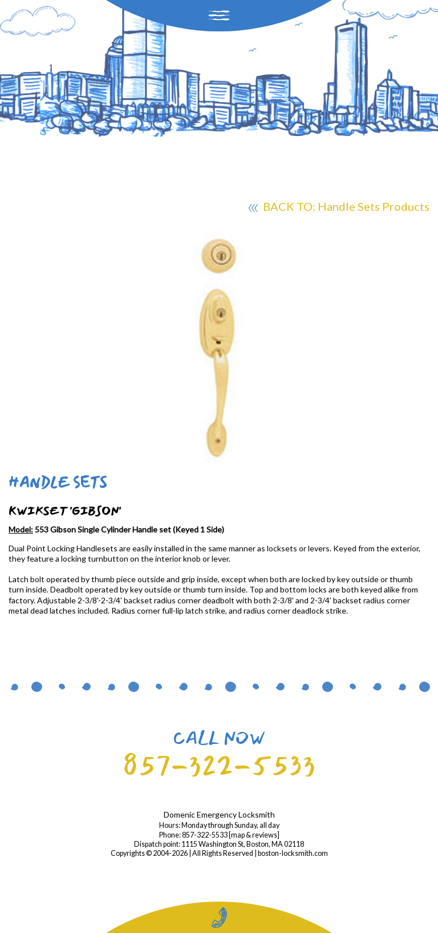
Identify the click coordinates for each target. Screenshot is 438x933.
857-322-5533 (219, 765)
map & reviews (254, 835)
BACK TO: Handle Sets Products (339, 208)
